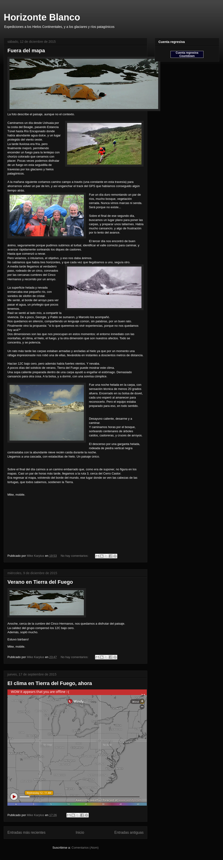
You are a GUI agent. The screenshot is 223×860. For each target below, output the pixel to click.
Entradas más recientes (26, 832)
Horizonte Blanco (42, 17)
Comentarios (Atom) (85, 847)
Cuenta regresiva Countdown (187, 54)
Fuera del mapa (26, 50)
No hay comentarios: (75, 555)
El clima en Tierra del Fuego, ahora (49, 683)
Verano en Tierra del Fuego (40, 582)
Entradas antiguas (129, 832)
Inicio (80, 832)
